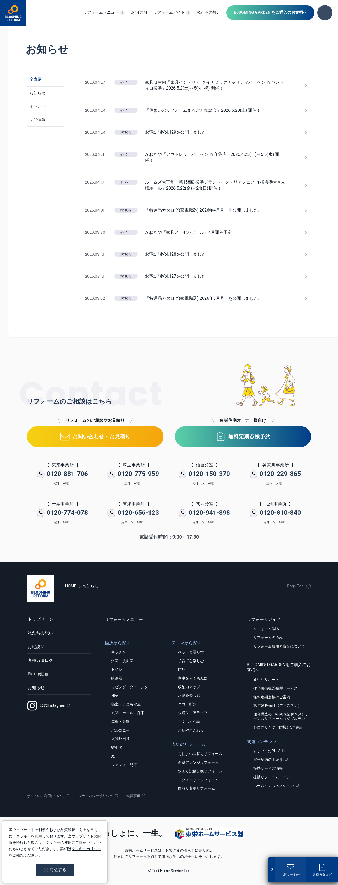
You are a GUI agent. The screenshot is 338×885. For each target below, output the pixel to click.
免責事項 (139, 796)
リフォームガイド (264, 619)
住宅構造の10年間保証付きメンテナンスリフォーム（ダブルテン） (281, 716)
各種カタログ (39, 662)
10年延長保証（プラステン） (277, 705)
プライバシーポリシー (99, 796)
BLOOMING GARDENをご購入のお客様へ (279, 667)
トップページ (39, 619)
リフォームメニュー (124, 619)
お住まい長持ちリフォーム (200, 754)
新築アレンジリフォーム (198, 762)
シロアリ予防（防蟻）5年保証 (278, 727)
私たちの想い (39, 633)
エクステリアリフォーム (198, 780)
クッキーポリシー (86, 849)
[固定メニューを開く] (271, 869)
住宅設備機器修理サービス (275, 688)
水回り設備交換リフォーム (200, 771)
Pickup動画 (37, 676)
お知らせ (35, 690)
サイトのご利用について (47, 796)
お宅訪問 (35, 647)
